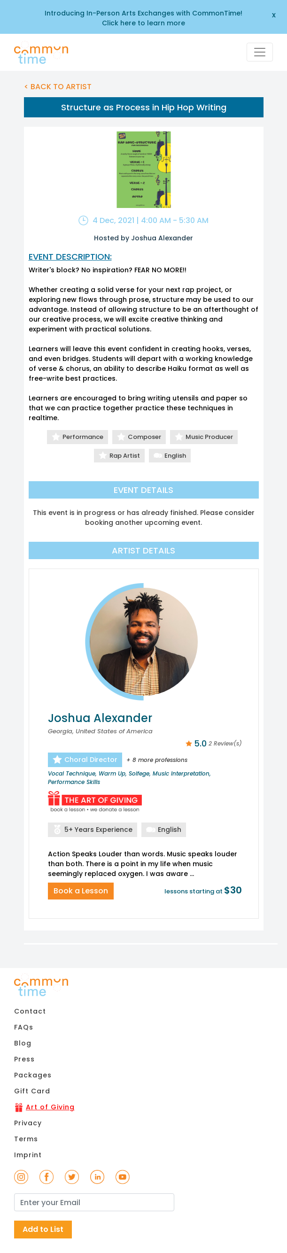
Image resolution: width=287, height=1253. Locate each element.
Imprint (28, 1155)
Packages (33, 1075)
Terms (26, 1139)
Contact (30, 1011)
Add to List (43, 1229)
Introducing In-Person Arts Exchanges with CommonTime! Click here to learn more (143, 18)
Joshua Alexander (100, 718)
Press (24, 1059)
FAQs (23, 1027)
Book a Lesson (81, 890)
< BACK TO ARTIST (58, 86)
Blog (22, 1043)
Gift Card (32, 1091)
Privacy (28, 1123)
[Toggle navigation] (260, 52)
